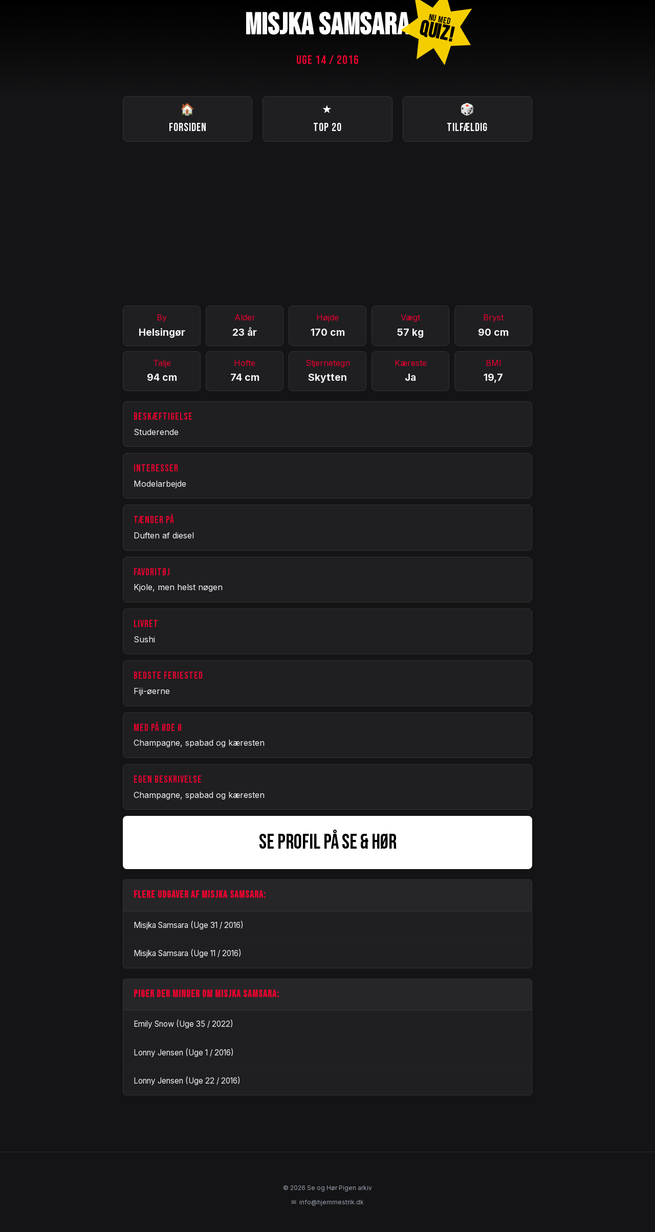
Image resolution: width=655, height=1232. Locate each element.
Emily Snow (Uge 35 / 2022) (183, 1024)
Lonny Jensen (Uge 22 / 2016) (187, 1081)
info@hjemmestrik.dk (327, 1202)
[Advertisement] (327, 223)
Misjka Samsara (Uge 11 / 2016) (188, 953)
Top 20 (327, 118)
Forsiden (188, 118)
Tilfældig (467, 118)
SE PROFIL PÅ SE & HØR (328, 842)
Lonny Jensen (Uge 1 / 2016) (184, 1052)
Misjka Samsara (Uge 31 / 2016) (189, 925)
